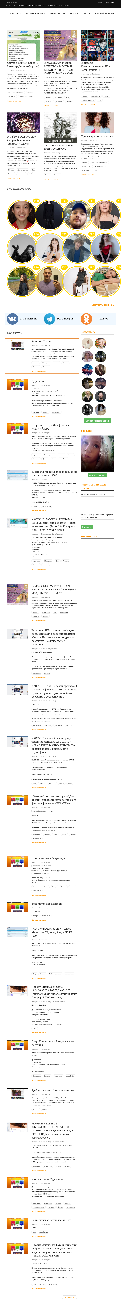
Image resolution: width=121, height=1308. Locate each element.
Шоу (67, 97)
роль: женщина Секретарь (48, 858)
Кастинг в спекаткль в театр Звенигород (58, 146)
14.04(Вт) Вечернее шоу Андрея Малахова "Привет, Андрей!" (21, 140)
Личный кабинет (104, 13)
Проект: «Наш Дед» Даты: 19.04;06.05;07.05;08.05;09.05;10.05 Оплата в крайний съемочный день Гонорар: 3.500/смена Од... (54, 992)
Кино (53, 459)
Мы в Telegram (65, 318)
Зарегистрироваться (97, 420)
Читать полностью (14, 101)
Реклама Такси (41, 341)
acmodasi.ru (56, 412)
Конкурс (59, 101)
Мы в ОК (104, 318)
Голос (46, 887)
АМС (99, 100)
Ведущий (85, 170)
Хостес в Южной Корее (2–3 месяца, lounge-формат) (23, 64)
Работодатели (39, 5)
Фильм (45, 459)
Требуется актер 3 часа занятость (53, 1090)
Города (74, 13)
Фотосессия (58, 1076)
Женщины (20, 92)
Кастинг (57, 175)
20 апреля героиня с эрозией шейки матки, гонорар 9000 (54, 473)
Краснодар (37, 725)
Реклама (36, 367)
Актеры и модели (24, 5)
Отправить (86, 527)
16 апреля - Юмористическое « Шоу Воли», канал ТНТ (96, 66)
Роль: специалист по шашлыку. (52, 1220)
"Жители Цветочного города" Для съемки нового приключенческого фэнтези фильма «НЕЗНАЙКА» (54, 800)
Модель (30, 96)
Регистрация (109, 2)
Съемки (107, 96)
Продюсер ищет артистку (97, 136)
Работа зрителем (88, 100)
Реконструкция (38, 1207)
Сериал (63, 887)
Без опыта (12, 96)
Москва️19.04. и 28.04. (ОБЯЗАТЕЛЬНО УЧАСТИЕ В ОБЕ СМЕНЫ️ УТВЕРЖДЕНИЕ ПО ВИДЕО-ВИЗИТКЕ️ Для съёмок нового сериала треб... (54, 1130)
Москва (48, 97)
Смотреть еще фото (97, 475)
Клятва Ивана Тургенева (47, 1179)
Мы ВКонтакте (28, 318)
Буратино (38, 381)
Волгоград (59, 725)
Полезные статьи (54, 5)
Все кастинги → (69, 1297)
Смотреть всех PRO (103, 304)
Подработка (95, 96)
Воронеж (47, 725)
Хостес (21, 96)
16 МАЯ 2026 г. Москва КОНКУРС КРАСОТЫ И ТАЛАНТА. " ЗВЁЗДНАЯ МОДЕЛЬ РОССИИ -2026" (59, 68)
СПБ (34, 1232)
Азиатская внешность (99, 162)
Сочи (10, 92)
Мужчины (36, 455)
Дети (57, 561)
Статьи (87, 13)
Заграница (31, 92)
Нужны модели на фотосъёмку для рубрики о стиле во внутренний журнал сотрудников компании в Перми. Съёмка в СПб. (54, 1250)
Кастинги (11, 5)
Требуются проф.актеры (47, 903)
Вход (100, 2)
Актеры (56, 363)
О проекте (67, 5)
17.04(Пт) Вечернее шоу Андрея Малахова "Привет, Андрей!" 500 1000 (52, 932)
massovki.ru (46, 506)
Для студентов (22, 170)
